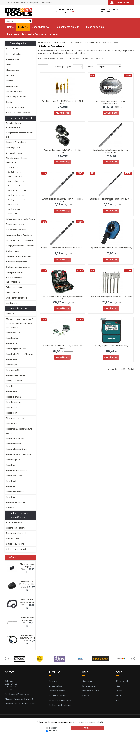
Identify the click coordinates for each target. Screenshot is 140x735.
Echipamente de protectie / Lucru (20, 219)
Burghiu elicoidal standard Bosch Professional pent (62, 200)
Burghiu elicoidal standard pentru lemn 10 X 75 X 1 (111, 200)
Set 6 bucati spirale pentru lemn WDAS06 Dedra (111, 296)
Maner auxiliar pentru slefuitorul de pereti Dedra (27, 602)
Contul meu (14, 3)
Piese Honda (11, 391)
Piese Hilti (10, 386)
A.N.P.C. (119, 695)
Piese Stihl (10, 497)
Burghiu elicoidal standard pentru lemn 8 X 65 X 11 (62, 249)
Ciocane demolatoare (15, 528)
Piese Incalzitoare (13, 402)
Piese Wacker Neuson (15, 502)
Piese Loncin (11, 413)
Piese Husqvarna (13, 397)
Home (10, 26)
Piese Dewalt (11, 359)
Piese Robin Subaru (14, 476)
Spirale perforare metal (16, 200)
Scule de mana (12, 251)
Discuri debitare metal (16, 181)
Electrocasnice (12, 70)
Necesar (53, 728)
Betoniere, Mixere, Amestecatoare (14, 125)
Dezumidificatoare (14, 153)
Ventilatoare (11, 303)
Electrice (10, 65)
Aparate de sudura (14, 522)
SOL (117, 700)
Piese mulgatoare (13, 460)
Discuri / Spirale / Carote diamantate (16, 160)
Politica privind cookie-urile (60, 705)
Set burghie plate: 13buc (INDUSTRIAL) (111, 345)
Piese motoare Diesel (15, 438)
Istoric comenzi (89, 686)
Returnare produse (90, 691)
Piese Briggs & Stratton (16, 349)
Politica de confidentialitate (61, 700)
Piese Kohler (11, 407)
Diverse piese (12, 314)
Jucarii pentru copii (14, 86)
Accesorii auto (12, 49)
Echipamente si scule (69, 26)
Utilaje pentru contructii (16, 549)
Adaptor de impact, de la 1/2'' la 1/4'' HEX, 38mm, (62, 151)
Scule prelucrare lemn (15, 272)
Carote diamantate (15, 167)
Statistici (53, 731)
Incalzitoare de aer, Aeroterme (19, 235)
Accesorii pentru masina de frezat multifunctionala (110, 102)
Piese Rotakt (11, 481)
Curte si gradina (13, 147)
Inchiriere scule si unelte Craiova (26, 34)
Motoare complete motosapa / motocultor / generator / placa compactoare (19, 323)
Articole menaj (12, 59)
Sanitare (10, 102)
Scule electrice (12, 538)
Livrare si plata (55, 686)
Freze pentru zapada (15, 224)
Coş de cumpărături (30, 3)
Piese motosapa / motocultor (18, 454)
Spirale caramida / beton (17, 191)
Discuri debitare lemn (16, 177)
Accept (87, 728)
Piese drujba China (14, 370)
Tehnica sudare (12, 292)
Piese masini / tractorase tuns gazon (19, 431)
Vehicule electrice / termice (18, 113)
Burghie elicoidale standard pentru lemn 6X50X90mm (110, 151)
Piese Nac (10, 465)
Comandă (47, 3)
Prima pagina (43, 42)
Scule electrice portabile (16, 262)
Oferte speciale (122, 681)
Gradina (9, 81)
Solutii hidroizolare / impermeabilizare (14, 280)
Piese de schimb (96, 26)
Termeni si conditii (57, 691)
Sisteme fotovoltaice (15, 107)
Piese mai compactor (15, 418)
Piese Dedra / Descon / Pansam (19, 354)
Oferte (23, 26)
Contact (54, 34)
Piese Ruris (11, 486)
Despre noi (53, 681)
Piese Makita (11, 423)
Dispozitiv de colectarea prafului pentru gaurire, (111, 248)
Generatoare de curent (16, 230)
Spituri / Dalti (12, 214)
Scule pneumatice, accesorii (18, 267)
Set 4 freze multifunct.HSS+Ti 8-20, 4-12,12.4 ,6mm (62, 102)
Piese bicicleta (12, 338)
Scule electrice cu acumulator (19, 256)
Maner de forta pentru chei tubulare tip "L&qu (27, 620)
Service (119, 691)
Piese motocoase (13, 444)
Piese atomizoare (13, 333)
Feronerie (10, 75)
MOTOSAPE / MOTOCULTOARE (19, 240)
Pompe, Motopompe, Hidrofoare (20, 246)
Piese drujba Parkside (15, 375)
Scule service (12, 508)
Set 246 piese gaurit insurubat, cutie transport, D (62, 297)
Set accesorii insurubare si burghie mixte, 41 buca (62, 346)
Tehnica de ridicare (14, 287)
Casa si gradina (42, 26)
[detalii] (100, 722)
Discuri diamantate (15, 186)
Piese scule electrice (15, 492)
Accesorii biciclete (14, 54)
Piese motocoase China (16, 449)
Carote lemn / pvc (14, 172)
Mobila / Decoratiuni (14, 91)
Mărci (118, 686)
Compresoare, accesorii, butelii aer (19, 135)
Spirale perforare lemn (16, 195)
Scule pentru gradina (15, 544)
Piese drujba (11, 365)
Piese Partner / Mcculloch (17, 470)
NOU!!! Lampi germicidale (16, 97)
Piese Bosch (11, 343)
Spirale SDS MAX (14, 209)
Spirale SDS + (13, 205)
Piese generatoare (14, 381)
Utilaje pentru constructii (16, 298)
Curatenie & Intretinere (16, 142)
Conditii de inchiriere (58, 695)
